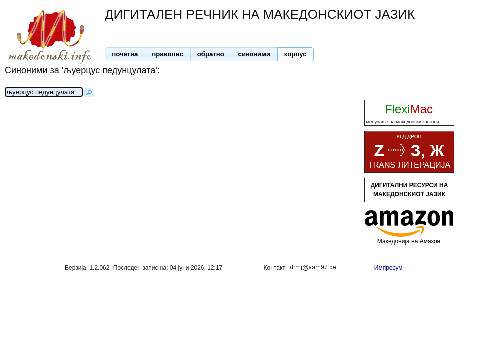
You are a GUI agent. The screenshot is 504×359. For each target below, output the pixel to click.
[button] (125, 54)
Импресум (388, 267)
